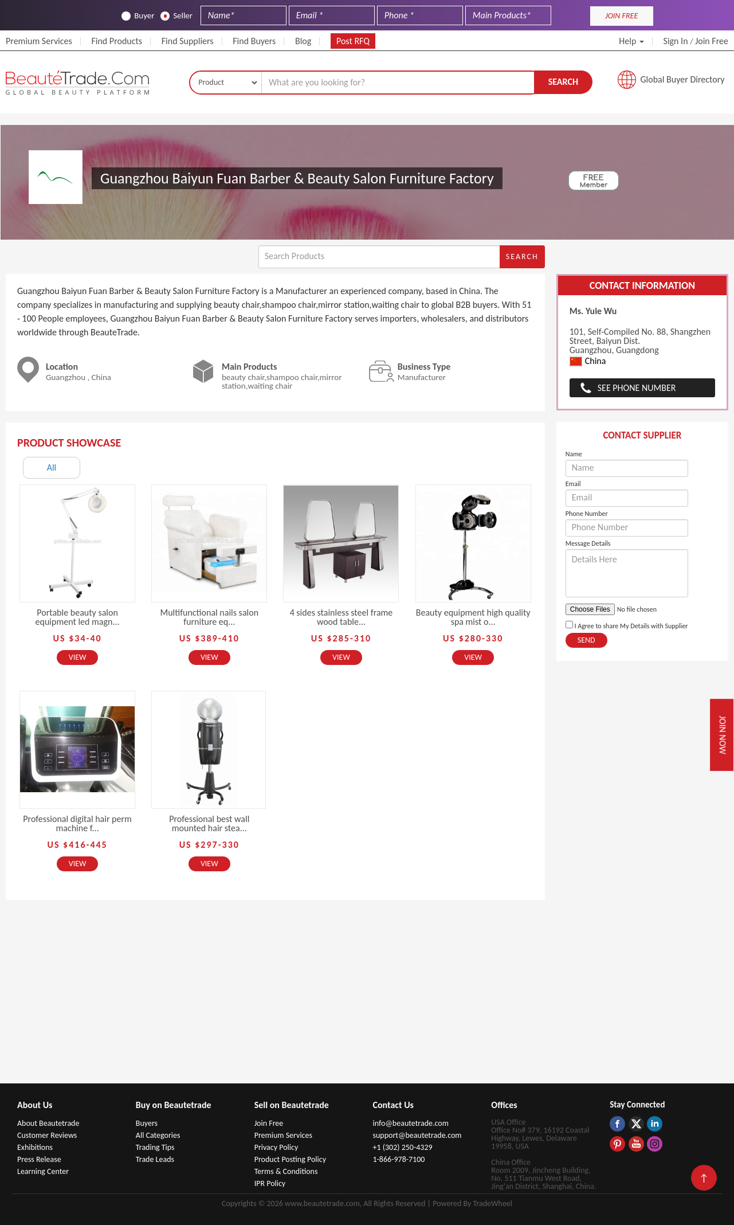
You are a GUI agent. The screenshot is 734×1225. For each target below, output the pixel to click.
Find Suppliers (188, 41)
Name (574, 454)
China (588, 361)
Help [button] (631, 41)
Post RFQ (353, 41)
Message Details (588, 543)
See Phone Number (637, 387)
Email (573, 483)
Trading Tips (155, 1147)
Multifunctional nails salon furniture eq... (209, 617)
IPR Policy (270, 1183)
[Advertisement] (367, 997)
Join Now (722, 735)
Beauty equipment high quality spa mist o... (473, 617)
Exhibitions (35, 1147)
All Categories (158, 1135)
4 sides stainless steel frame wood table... (341, 617)
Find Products (116, 41)
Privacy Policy (276, 1147)
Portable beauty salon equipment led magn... (78, 617)
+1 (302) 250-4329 (402, 1147)
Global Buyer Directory (683, 79)
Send (586, 640)
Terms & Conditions (286, 1171)
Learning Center (43, 1171)
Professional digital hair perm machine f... (77, 823)
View (78, 657)
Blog (303, 41)
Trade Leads (155, 1159)
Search (563, 81)
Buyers (147, 1123)
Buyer (137, 15)
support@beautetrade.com (416, 1135)
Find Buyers (254, 41)
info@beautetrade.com (410, 1123)
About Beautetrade (48, 1123)
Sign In (676, 41)
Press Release (39, 1159)
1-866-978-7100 (398, 1159)
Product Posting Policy (290, 1159)
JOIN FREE (621, 16)
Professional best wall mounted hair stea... (209, 823)
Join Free (711, 41)
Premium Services (39, 41)
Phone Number (587, 513)
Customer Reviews (47, 1135)
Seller (176, 15)
